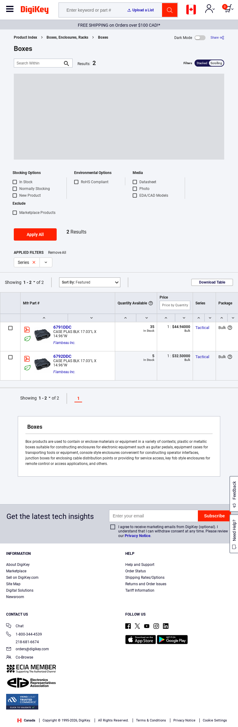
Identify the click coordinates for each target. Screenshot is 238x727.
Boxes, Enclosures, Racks (67, 37)
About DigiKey (18, 565)
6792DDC (62, 356)
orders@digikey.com (27, 649)
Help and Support (139, 565)
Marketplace (16, 571)
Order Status (135, 571)
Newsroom (15, 597)
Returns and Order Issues (145, 584)
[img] (34, 11)
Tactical (202, 327)
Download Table (212, 282)
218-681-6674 (22, 642)
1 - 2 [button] (27, 282)
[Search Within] (38, 63)
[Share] (217, 37)
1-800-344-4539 (24, 635)
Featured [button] (76, 282)
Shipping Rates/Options (144, 577)
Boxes (103, 37)
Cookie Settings (215, 720)
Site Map (13, 584)
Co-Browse (19, 658)
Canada (26, 720)
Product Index (25, 37)
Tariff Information (139, 590)
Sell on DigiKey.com (22, 577)
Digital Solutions (19, 590)
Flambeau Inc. (64, 343)
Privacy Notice (137, 535)
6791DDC (62, 327)
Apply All (35, 234)
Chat (15, 626)
